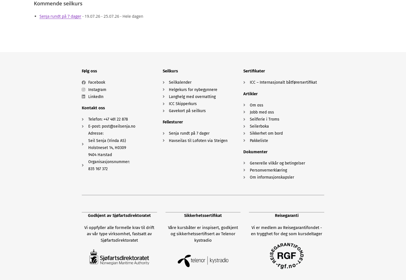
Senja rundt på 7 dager (60, 16)
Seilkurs (170, 71)
